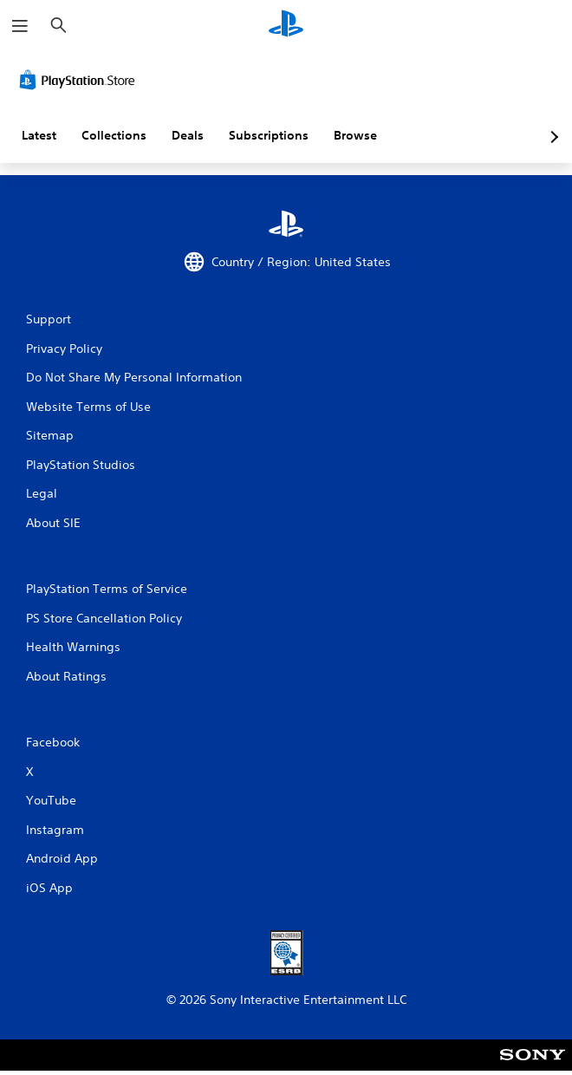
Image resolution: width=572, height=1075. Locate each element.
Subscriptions (269, 135)
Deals (188, 135)
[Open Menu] (20, 26)
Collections (113, 135)
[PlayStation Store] (80, 80)
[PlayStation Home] (286, 25)
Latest (39, 135)
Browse (355, 135)
